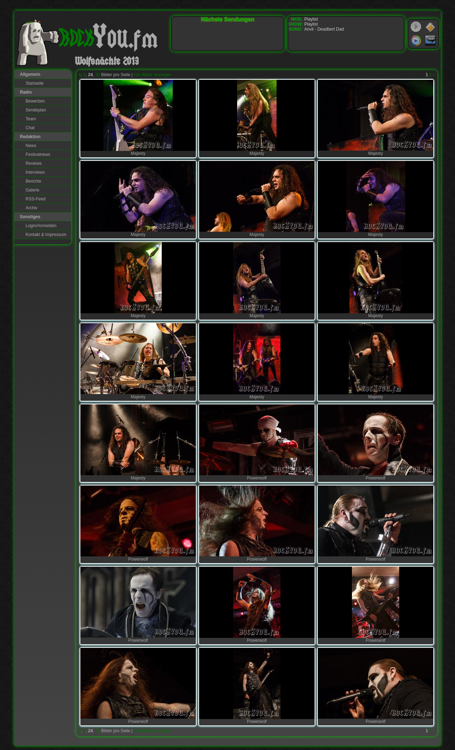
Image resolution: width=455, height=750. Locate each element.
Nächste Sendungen (228, 19)
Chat (30, 127)
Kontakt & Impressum (46, 234)
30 (97, 74)
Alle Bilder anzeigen (152, 74)
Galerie (32, 190)
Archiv (31, 207)
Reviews (34, 163)
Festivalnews (38, 154)
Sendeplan (36, 109)
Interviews (35, 172)
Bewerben (35, 101)
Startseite (35, 83)
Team (31, 118)
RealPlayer (430, 40)
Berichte (33, 181)
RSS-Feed (36, 198)
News (31, 145)
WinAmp (430, 27)
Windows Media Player (416, 40)
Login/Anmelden (41, 225)
